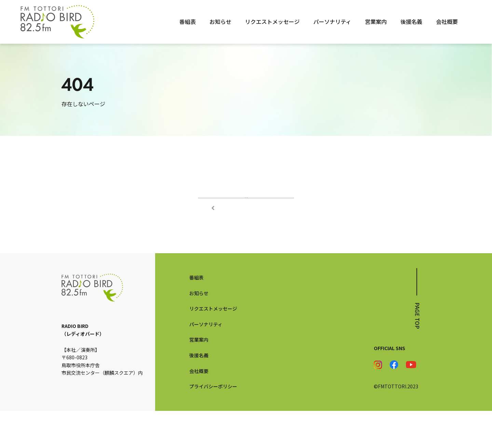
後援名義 (411, 21)
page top (417, 335)
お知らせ (220, 21)
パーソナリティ (332, 21)
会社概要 (447, 21)
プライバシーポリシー (213, 406)
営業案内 (376, 21)
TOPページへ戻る (246, 208)
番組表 (187, 21)
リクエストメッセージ (272, 21)
